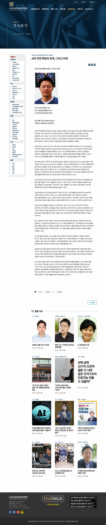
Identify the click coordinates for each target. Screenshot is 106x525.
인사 (13, 163)
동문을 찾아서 (15, 104)
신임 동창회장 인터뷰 (17, 106)
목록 (92, 303)
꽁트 (13, 120)
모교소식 (14, 94)
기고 (12, 142)
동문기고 (14, 66)
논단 (13, 76)
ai (53, 292)
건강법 (14, 150)
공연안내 (14, 126)
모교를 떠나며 (15, 80)
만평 (13, 70)
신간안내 (14, 124)
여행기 (14, 144)
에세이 (14, 152)
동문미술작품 (15, 122)
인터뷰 (12, 102)
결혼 (13, 169)
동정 (12, 160)
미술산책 (14, 134)
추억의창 (14, 74)
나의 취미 (14, 136)
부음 (13, 173)
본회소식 (14, 86)
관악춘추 (14, 62)
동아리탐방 (15, 138)
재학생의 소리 (15, 68)
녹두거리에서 (15, 78)
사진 (13, 148)
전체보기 (13, 57)
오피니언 (13, 59)
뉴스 (12, 83)
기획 (13, 96)
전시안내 (14, 128)
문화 (12, 116)
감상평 (14, 146)
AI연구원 (59, 292)
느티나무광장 (15, 64)
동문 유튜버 (15, 108)
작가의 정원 (15, 132)
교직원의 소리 (15, 72)
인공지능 (47, 292)
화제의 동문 (15, 110)
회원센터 (92, 2)
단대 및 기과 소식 (16, 88)
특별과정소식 (15, 92)
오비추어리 (15, 156)
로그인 (75, 2)
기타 (13, 171)
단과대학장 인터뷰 (17, 112)
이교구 (40, 292)
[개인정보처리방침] (53, 504)
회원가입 (83, 2)
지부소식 (14, 90)
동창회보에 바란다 (17, 154)
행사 (13, 167)
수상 (13, 165)
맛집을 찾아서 (15, 130)
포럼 (13, 98)
